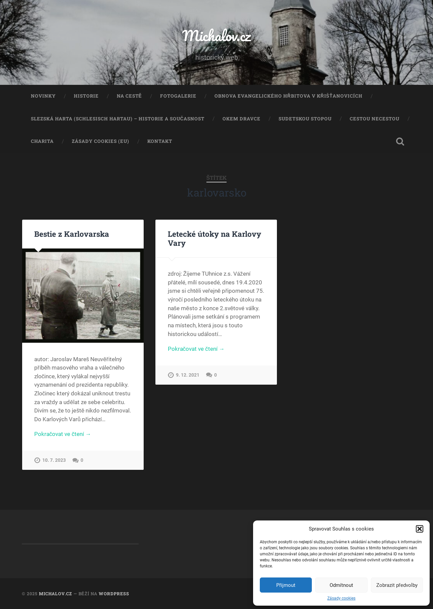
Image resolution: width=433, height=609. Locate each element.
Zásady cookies (341, 598)
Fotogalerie (178, 96)
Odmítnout (341, 585)
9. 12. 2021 (187, 375)
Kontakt (159, 141)
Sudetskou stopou (305, 119)
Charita (42, 141)
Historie (86, 96)
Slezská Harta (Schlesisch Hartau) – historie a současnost (118, 119)
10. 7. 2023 (54, 460)
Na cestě (129, 96)
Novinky (43, 96)
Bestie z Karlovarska (71, 234)
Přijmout (285, 585)
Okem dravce (241, 119)
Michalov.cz (216, 35)
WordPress (114, 593)
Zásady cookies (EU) (100, 141)
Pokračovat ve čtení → (62, 434)
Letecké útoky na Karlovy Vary (214, 238)
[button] (419, 528)
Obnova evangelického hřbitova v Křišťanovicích (288, 96)
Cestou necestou (374, 119)
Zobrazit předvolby (397, 585)
